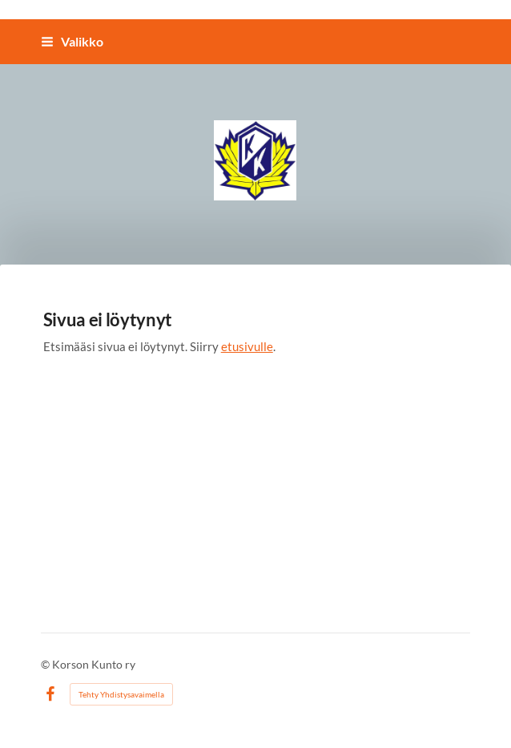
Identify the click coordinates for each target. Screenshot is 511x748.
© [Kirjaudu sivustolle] (46, 663)
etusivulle (247, 345)
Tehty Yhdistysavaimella (121, 693)
